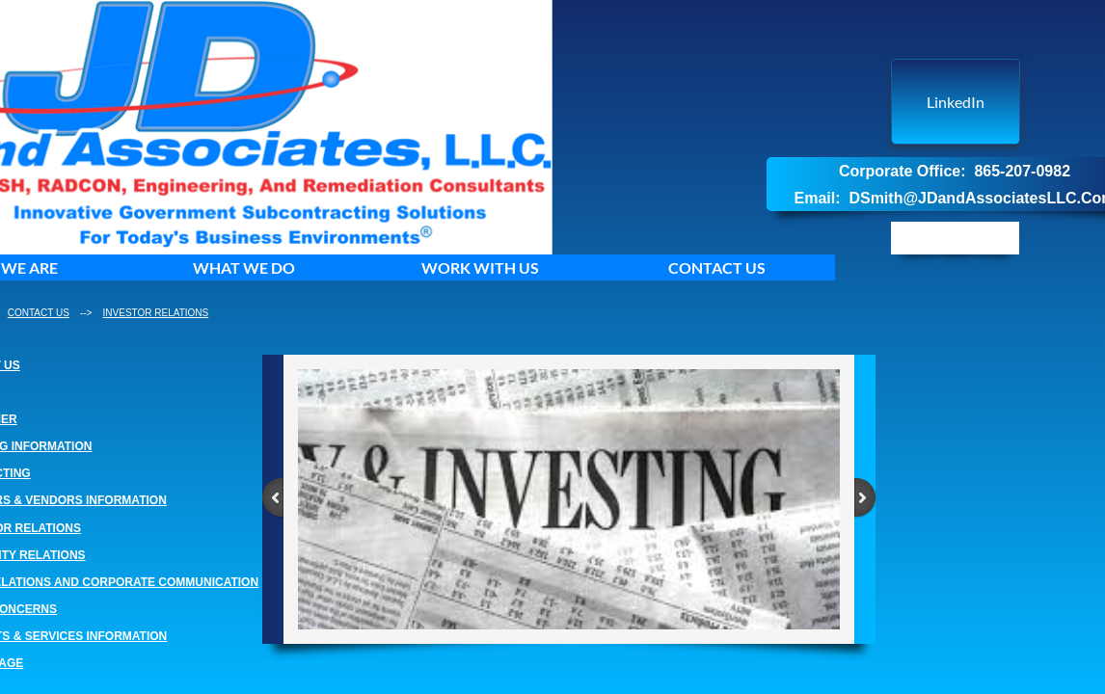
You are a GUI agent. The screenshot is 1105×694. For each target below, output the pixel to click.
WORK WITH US (480, 267)
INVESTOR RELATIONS (156, 312)
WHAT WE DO (244, 267)
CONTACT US (717, 267)
